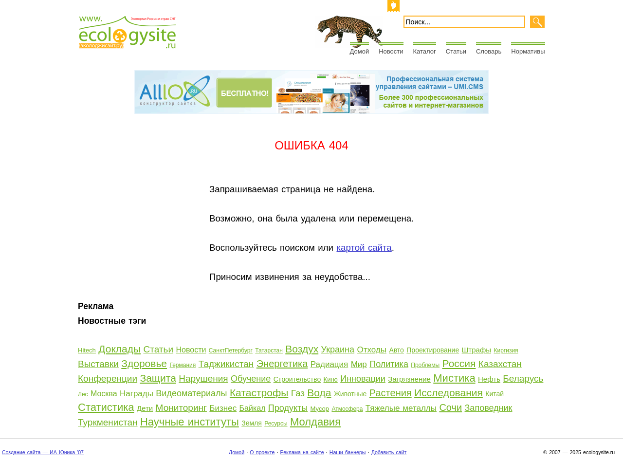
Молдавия (315, 422)
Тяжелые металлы (401, 408)
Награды (136, 393)
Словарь (488, 51)
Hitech (87, 350)
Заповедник (489, 408)
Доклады (119, 348)
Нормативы (528, 51)
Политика (388, 364)
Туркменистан (108, 422)
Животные (350, 394)
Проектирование (432, 350)
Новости (391, 51)
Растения (390, 392)
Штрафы (476, 350)
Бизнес (223, 408)
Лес (83, 394)
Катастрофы (259, 392)
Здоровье (144, 363)
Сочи (450, 407)
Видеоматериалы (191, 393)
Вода (319, 392)
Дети (145, 408)
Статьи (456, 51)
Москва (104, 393)
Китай (494, 394)
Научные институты (189, 422)
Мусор (320, 408)
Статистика (106, 407)
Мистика (454, 378)
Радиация (329, 364)
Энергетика (282, 363)
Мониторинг (181, 408)
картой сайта (363, 247)
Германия (182, 365)
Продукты (288, 408)
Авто (396, 350)
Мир (359, 364)
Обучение (251, 379)
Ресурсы (275, 423)
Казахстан (500, 364)
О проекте (262, 452)
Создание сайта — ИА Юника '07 (43, 452)
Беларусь (523, 378)
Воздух (301, 348)
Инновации (362, 379)
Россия (459, 363)
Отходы (371, 349)
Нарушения (203, 378)
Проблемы (425, 365)
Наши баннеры (348, 452)
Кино (331, 379)
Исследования (448, 392)
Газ (298, 393)
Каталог (424, 51)
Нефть (489, 379)
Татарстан (269, 350)
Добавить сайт (389, 452)
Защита (158, 378)
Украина (338, 349)
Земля (251, 423)
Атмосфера (347, 409)
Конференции (107, 378)
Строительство (297, 379)
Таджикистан (226, 364)
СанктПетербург (231, 350)
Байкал (252, 408)
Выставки (98, 364)
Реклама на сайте (302, 452)
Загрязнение (409, 379)
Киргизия (506, 350)
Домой (359, 51)
